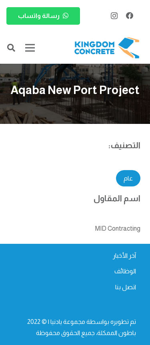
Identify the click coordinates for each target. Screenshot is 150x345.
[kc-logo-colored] (107, 48)
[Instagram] (114, 16)
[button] (11, 48)
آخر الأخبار (124, 255)
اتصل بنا (125, 287)
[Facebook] (129, 15)
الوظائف (125, 271)
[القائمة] (30, 48)
